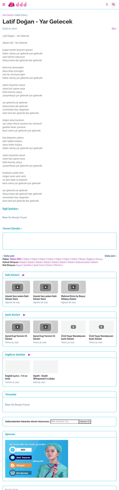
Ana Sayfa (8, 15)
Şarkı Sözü (38, 265)
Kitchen (58, 265)
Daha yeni (9, 256)
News (82, 259)
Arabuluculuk (82, 262)
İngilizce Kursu (94, 259)
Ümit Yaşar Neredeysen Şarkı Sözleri (73, 337)
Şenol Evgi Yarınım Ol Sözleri (16, 337)
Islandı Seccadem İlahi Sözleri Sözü (17, 297)
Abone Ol (85, 421)
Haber (26, 259)
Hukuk (22, 262)
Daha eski (110, 256)
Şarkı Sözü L (21, 15)
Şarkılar (28, 265)
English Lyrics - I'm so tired (16, 377)
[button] (4, 4)
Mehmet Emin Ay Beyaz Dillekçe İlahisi (73, 297)
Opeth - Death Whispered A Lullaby (44, 377)
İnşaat (19, 265)
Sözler (49, 265)
